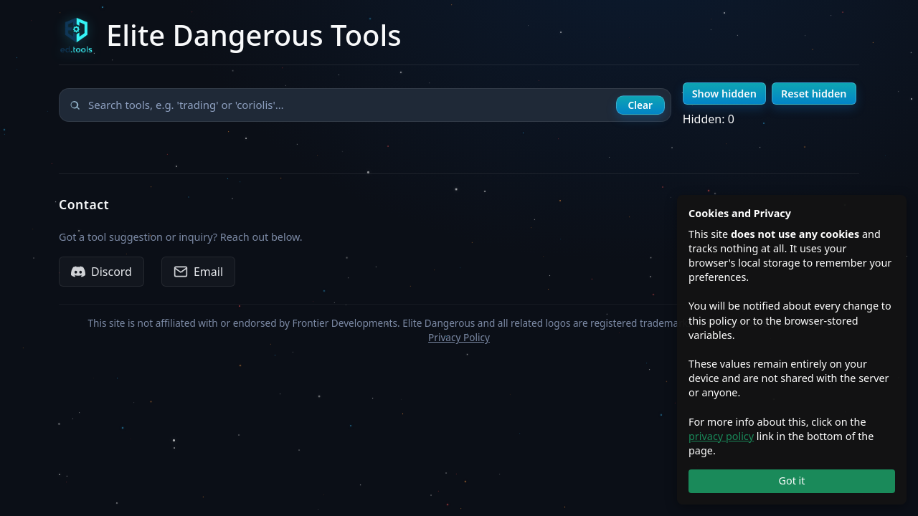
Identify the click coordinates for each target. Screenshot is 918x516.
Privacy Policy (459, 337)
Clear (640, 105)
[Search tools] (365, 105)
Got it (791, 480)
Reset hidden (814, 93)
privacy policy (721, 436)
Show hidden (724, 93)
